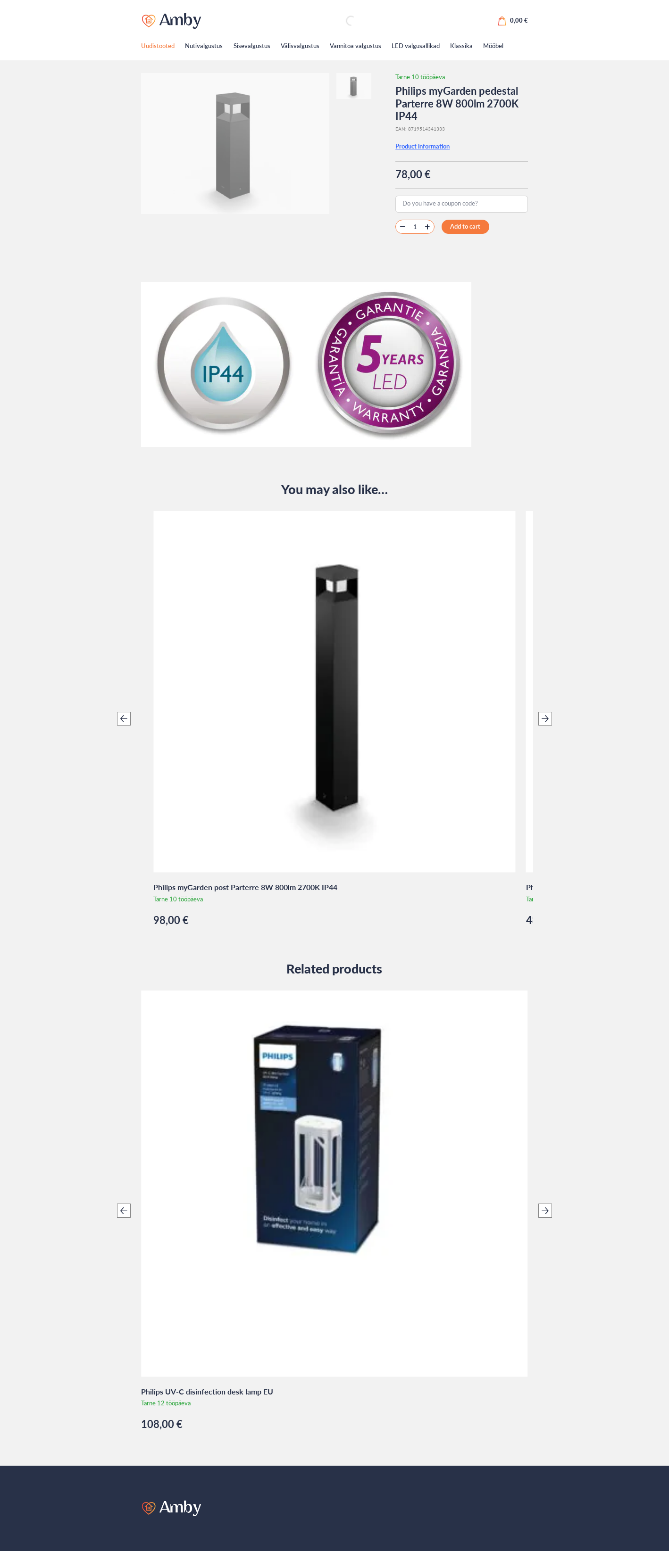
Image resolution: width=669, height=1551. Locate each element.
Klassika (461, 46)
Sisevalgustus (252, 46)
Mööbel (493, 46)
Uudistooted (158, 46)
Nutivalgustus (204, 46)
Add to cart (465, 226)
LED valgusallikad (416, 46)
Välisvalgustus (300, 46)
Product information (422, 146)
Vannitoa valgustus (355, 46)
